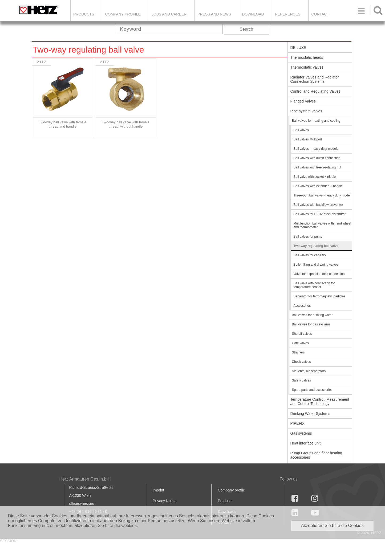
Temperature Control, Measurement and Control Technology (319, 401)
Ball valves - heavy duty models (316, 149)
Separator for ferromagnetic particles (320, 296)
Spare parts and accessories (312, 390)
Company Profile (122, 14)
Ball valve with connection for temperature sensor (314, 285)
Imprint (158, 490)
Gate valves (300, 343)
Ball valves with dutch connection (317, 158)
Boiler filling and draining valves (316, 264)
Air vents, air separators (309, 371)
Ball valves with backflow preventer (318, 205)
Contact (320, 14)
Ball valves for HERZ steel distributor (320, 214)
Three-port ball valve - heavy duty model (322, 195)
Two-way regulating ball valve (316, 246)
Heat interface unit (305, 443)
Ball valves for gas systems (311, 324)
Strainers (298, 352)
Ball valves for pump (308, 236)
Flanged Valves (303, 101)
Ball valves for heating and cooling (316, 121)
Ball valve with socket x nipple (315, 177)
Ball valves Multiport (308, 139)
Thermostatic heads (306, 57)
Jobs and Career (169, 14)
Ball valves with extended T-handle (318, 186)
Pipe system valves (306, 111)
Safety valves (301, 380)
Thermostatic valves (306, 67)
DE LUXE (298, 47)
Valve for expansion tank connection (319, 274)
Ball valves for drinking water (312, 315)
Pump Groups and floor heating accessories (316, 455)
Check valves (301, 362)
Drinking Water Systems (310, 413)
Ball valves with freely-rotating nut (317, 167)
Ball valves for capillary (310, 255)
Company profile (231, 490)
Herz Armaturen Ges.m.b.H (85, 479)
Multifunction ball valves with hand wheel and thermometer (322, 225)
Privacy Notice (164, 501)
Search (246, 29)
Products (83, 14)
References (288, 14)
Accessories (302, 306)
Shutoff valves (302, 334)
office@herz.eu (81, 503)
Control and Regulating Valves (315, 91)
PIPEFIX (297, 423)
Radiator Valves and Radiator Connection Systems (314, 79)
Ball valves (301, 130)
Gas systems (301, 433)
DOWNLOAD (253, 14)
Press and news (214, 14)
